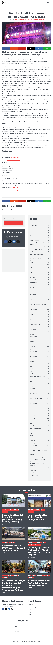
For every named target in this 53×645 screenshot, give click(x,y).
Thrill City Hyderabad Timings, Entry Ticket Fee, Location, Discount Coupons (39, 551)
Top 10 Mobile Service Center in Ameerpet (37, 453)
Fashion (31, 307)
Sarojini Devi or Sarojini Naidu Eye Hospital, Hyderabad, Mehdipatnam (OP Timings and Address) (13, 585)
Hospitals (32, 341)
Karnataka (32, 368)
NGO (31, 403)
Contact (29, 614)
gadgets (31, 314)
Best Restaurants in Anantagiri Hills (38, 246)
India (31, 356)
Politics (31, 413)
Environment (32, 297)
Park (31, 410)
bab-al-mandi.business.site (13, 160)
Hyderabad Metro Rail (35, 349)
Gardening (32, 321)
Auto (31, 235)
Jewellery (32, 363)
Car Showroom (33, 270)
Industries (32, 359)
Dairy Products (33, 287)
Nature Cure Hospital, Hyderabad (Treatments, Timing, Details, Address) (12, 518)
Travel (31, 467)
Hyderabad (29, 19)
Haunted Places (33, 336)
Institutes (32, 361)
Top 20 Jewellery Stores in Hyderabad (38, 457)
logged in (10, 209)
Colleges (32, 274)
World (31, 477)
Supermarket (33, 440)
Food (25, 19)
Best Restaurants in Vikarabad (36, 249)
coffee (31, 272)
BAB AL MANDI (14, 187)
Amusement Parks (34, 225)
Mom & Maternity (33, 396)
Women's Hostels (34, 475)
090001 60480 (15, 157)
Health (31, 339)
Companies (32, 277)
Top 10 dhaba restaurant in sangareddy (39, 448)
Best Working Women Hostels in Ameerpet (37, 255)
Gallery (31, 316)
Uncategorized (33, 470)
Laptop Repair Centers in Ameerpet (38, 376)
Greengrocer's (33, 326)
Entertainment (33, 294)
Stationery (32, 438)
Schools (31, 423)
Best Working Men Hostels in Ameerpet (38, 251)
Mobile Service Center (34, 393)
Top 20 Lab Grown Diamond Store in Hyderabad (38, 460)
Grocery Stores (33, 329)
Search (14, 223)
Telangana (41, 19)
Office (31, 406)
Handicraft (32, 334)
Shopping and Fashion (35, 433)
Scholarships (32, 420)
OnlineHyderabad (21, 641)
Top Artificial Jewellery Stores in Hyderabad (37, 464)
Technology (32, 443)
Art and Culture (33, 232)
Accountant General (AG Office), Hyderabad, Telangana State (13, 547)
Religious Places (33, 415)
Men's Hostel (32, 388)
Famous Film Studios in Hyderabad (38, 304)
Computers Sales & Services (36, 279)
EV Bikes (31, 299)
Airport (31, 223)
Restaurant (35, 19)
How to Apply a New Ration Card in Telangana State (38, 517)
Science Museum (33, 425)
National (31, 401)
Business (32, 262)
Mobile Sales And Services (35, 391)
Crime (31, 284)
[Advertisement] (26, 8)
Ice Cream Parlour (34, 354)
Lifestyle (31, 381)
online (31, 408)
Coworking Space (34, 282)
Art (30, 230)
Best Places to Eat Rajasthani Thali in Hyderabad (38, 243)
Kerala (31, 371)
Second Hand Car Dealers (35, 428)
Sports (31, 435)
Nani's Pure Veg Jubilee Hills (36, 398)
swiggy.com (9, 180)
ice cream (32, 351)
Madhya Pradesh (33, 386)
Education (32, 289)
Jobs (31, 366)
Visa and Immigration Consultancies (38, 472)
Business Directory (19, 19)
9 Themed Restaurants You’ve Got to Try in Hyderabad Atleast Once (39, 584)
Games (31, 319)
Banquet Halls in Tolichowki (36, 240)
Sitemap (17, 631)
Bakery (31, 237)
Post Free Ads (18, 633)
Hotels (31, 344)
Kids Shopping (33, 373)
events (31, 302)
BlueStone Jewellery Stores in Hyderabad (36, 259)
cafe (31, 267)
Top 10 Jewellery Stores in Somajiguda (38, 450)
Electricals (32, 292)
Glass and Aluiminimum (35, 324)
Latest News (32, 378)
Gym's (31, 331)
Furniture (32, 312)
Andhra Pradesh (33, 227)
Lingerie (31, 383)
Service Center (33, 430)
